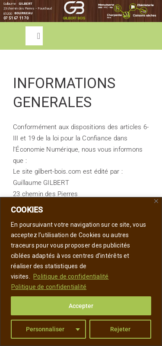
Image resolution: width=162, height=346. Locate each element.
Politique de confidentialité (70, 276)
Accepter (81, 305)
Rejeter (120, 329)
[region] (81, 271)
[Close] (156, 201)
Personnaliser (45, 329)
